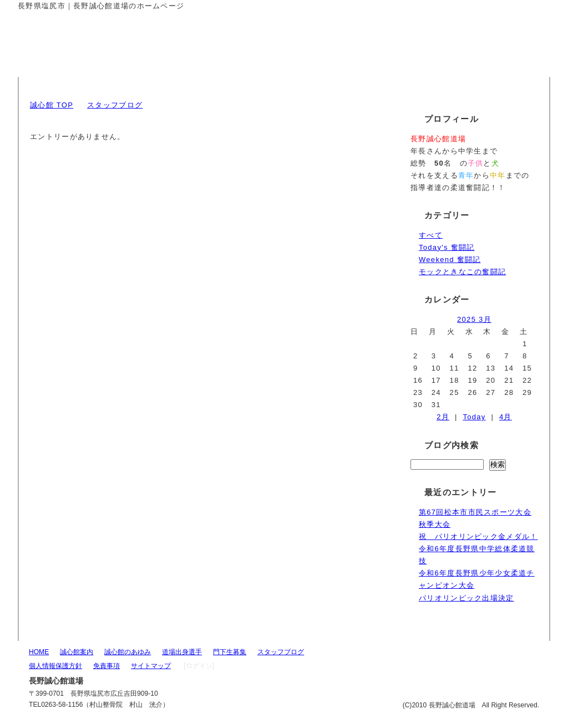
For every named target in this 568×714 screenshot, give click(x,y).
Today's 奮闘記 (447, 247)
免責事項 (106, 666)
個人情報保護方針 (55, 666)
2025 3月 (474, 319)
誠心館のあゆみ (127, 652)
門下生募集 (229, 652)
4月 (505, 417)
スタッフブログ (115, 105)
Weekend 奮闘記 (450, 259)
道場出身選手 (182, 652)
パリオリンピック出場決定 (466, 598)
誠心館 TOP (51, 105)
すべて (431, 235)
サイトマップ (151, 666)
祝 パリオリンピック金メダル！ (478, 536)
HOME (39, 652)
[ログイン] (199, 666)
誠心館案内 (76, 652)
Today (474, 417)
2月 (443, 417)
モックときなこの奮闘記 (462, 272)
